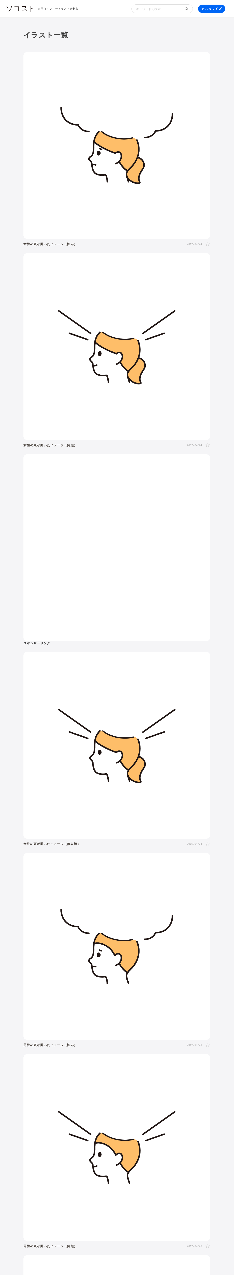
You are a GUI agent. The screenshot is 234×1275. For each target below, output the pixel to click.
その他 (170, 917)
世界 (112, 1057)
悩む (56, 979)
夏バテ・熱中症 (84, 1045)
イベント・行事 (117, 893)
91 (135, 806)
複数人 (65, 958)
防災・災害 (159, 1095)
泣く (99, 979)
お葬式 (111, 1039)
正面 (75, 968)
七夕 (59, 1017)
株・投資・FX (53, 1078)
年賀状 (61, 1011)
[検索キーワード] (156, 8)
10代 (78, 942)
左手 (155, 968)
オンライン (167, 1073)
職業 (46, 1073)
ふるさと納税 (165, 1089)
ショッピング (99, 1051)
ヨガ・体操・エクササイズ (146, 1045)
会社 (56, 1073)
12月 (171, 1001)
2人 (54, 958)
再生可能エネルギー (93, 1089)
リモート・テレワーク (139, 1073)
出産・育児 (51, 1039)
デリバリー (190, 1051)
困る (79, 979)
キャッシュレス (147, 1051)
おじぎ (110, 979)
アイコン (99, 1115)
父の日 (134, 1011)
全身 (46, 968)
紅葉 (109, 1017)
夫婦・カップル (95, 958)
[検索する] (187, 8)
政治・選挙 (127, 1057)
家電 (46, 1051)
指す (165, 979)
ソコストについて (36, 1261)
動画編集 (166, 1105)
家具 (203, 1045)
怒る (89, 979)
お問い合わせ (140, 1261)
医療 (112, 905)
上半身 (58, 968)
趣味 (46, 1057)
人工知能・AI (90, 1095)
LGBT (66, 942)
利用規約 (59, 1261)
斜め (92, 968)
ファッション (122, 1051)
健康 (156, 905)
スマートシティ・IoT (128, 1089)
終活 (99, 1039)
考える (67, 979)
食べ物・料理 (38, 917)
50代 (120, 942)
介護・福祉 (134, 905)
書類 (69, 1051)
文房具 (58, 1051)
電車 (195, 1057)
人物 (31, 893)
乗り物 (63, 917)
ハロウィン (94, 1017)
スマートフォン (91, 1105)
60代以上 (134, 942)
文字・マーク (106, 917)
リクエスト (130, 1115)
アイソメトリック (140, 917)
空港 (142, 1057)
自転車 (48, 1062)
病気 (132, 1039)
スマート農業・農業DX (130, 1095)
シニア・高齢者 (156, 942)
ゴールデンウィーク (157, 1011)
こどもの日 (184, 1011)
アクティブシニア (183, 1045)
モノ (82, 917)
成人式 (74, 1011)
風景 (85, 1057)
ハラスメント (72, 1073)
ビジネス (71, 893)
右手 (145, 968)
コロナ (190, 1039)
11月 (160, 1001)
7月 (123, 1001)
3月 (88, 1001)
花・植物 (99, 1057)
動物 (95, 905)
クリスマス (123, 1017)
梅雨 (199, 1011)
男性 (46, 942)
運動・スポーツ (111, 1045)
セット (114, 1115)
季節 (91, 893)
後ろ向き (131, 968)
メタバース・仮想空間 (59, 1095)
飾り (62, 1115)
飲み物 (177, 1039)
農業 (106, 1095)
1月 (71, 1001)
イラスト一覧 (200, 871)
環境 (62, 905)
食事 (165, 1039)
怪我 (142, 1039)
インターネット (118, 1105)
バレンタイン (102, 1011)
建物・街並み (38, 905)
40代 (109, 942)
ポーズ (49, 893)
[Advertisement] (181, 81)
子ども (48, 947)
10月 (149, 1001)
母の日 (121, 1011)
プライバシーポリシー (170, 1261)
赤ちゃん (177, 942)
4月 (97, 1001)
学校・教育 (165, 893)
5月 (105, 1001)
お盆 (79, 1017)
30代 (99, 942)
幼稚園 (193, 942)
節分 (85, 1011)
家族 (76, 958)
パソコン (49, 1105)
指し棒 (177, 979)
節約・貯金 (170, 1051)
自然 (78, 905)
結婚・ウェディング (78, 1039)
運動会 (48, 1017)
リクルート (110, 1073)
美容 (172, 905)
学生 (59, 947)
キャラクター (69, 1057)
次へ (147, 806)
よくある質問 (79, 1261)
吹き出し (49, 1115)
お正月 (48, 1011)
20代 (88, 942)
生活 (187, 893)
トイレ (81, 1051)
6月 (114, 1001)
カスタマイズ (212, 9)
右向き (104, 968)
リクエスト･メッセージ (109, 1261)
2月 (80, 1001)
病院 (122, 1039)
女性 (56, 942)
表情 (46, 979)
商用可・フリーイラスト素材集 (58, 8)
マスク (64, 1045)
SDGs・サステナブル (59, 1089)
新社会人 (92, 1073)
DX (149, 1089)
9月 (140, 1001)
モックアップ (79, 1115)
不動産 (72, 1078)
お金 (143, 893)
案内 (145, 979)
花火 (69, 1017)
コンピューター (144, 1105)
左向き (117, 968)
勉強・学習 (187, 1073)
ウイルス (49, 1045)
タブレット (67, 1105)
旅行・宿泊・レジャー (166, 1057)
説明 (155, 979)
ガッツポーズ (129, 979)
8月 (131, 1001)
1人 (45, 958)
